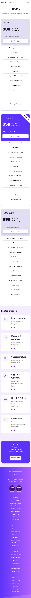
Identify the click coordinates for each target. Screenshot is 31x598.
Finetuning (15, 586)
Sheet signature (15, 506)
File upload (15, 537)
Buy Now (15, 41)
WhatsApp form (15, 563)
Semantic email (15, 580)
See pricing (15, 458)
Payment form (15, 565)
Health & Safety (15, 511)
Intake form (15, 514)
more (22, 238)
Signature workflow (15, 508)
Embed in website (15, 531)
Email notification (15, 540)
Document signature (15, 503)
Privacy (10, 479)
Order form (15, 560)
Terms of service (18, 479)
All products (15, 519)
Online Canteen (15, 557)
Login (15, 474)
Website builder (15, 568)
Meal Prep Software (15, 554)
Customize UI (15, 529)
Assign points (15, 534)
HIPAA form (9, 3)
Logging (15, 589)
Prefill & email (15, 543)
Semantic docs (15, 583)
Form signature (15, 500)
